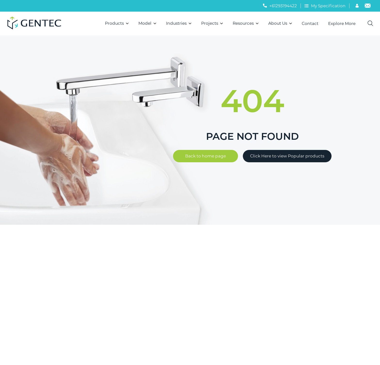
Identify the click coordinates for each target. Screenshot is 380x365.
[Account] (358, 6)
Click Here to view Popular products (287, 156)
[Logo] (36, 23)
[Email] (368, 6)
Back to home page (205, 156)
